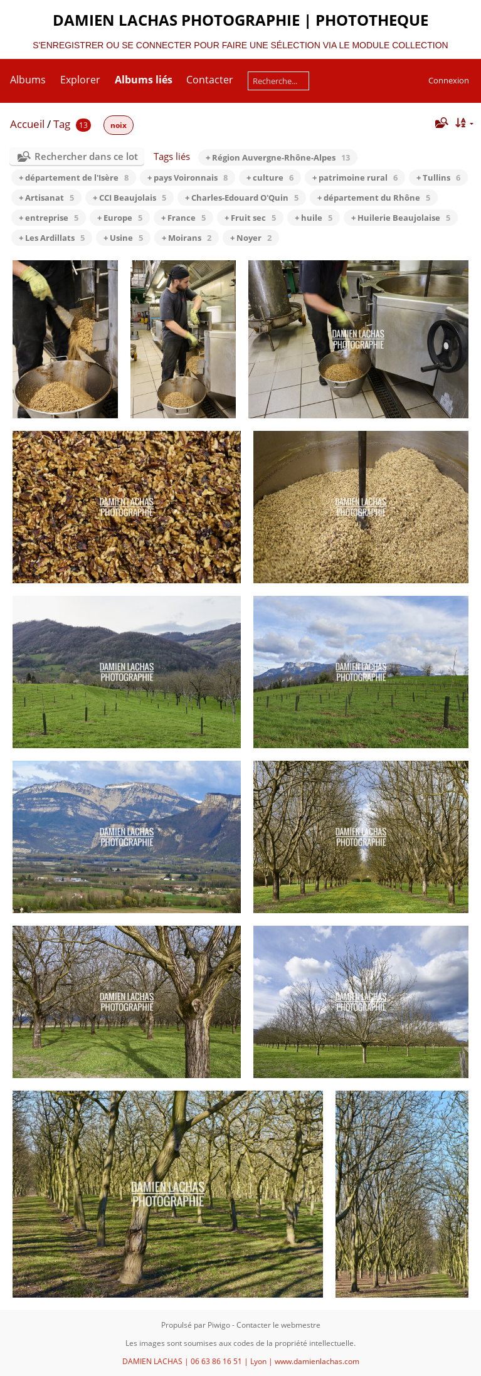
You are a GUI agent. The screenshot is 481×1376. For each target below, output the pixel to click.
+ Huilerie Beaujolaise (400, 217)
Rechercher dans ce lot (86, 156)
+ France (183, 217)
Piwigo (219, 1325)
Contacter (209, 80)
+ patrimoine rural (355, 177)
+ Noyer (251, 237)
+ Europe (119, 217)
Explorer (80, 80)
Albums (28, 80)
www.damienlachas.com (317, 1361)
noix (118, 125)
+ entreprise (48, 217)
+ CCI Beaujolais (129, 197)
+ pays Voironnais (187, 177)
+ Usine (123, 237)
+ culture (269, 177)
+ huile (313, 217)
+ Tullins (438, 177)
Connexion (448, 80)
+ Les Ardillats (52, 237)
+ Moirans (186, 237)
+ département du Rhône (373, 197)
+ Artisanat (46, 197)
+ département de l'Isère (74, 177)
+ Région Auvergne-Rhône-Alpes (278, 157)
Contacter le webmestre (278, 1325)
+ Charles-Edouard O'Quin (242, 197)
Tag (61, 124)
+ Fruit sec (250, 217)
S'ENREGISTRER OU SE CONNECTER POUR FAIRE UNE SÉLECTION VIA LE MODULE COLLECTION (240, 45)
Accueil (27, 124)
